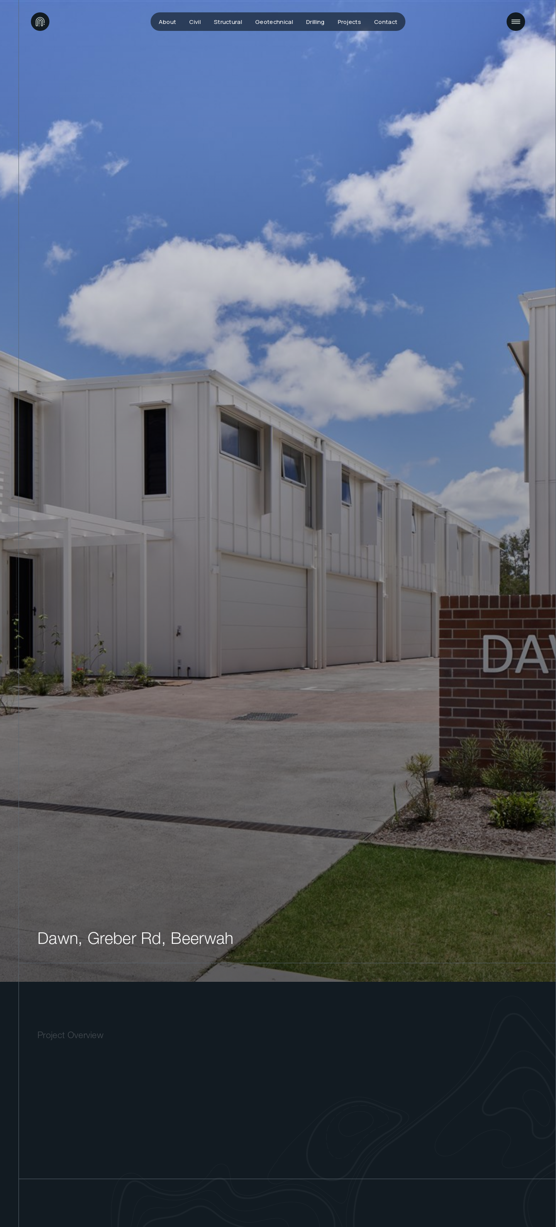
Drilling (315, 21)
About (167, 21)
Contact (385, 21)
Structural (228, 21)
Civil (195, 21)
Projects (349, 21)
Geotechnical (274, 21)
